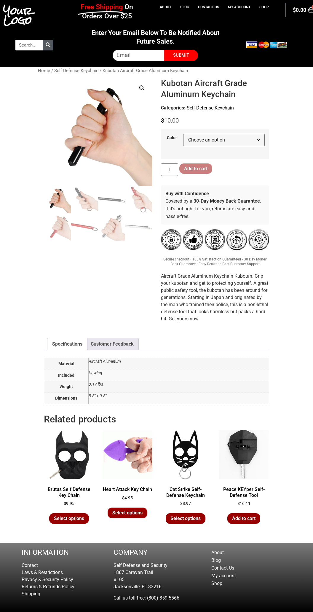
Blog (184, 7)
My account (239, 7)
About (165, 7)
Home (44, 70)
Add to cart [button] (243, 518)
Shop (264, 7)
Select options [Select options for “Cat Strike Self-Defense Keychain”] (185, 518)
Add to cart (195, 168)
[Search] (48, 45)
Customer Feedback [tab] (112, 344)
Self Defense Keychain (76, 70)
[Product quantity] (169, 169)
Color (172, 138)
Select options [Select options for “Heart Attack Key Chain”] (127, 513)
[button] (142, 88)
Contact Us (208, 7)
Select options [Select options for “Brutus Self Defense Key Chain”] (69, 518)
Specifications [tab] (67, 344)
